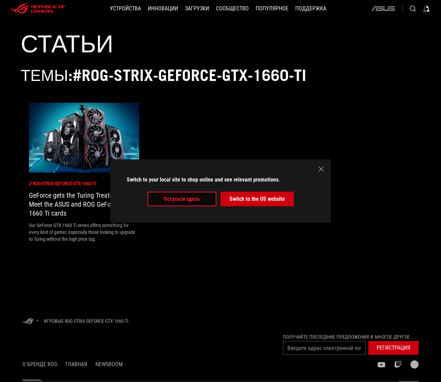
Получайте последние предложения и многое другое (346, 337)
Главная (76, 364)
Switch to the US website (257, 199)
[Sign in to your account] (426, 8)
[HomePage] (27, 321)
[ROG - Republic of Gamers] (37, 8)
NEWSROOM (109, 364)
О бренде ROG (39, 364)
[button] (125, 8)
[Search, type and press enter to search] (413, 8)
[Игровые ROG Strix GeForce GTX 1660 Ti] (86, 321)
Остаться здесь (182, 199)
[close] (321, 169)
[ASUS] (383, 8)
